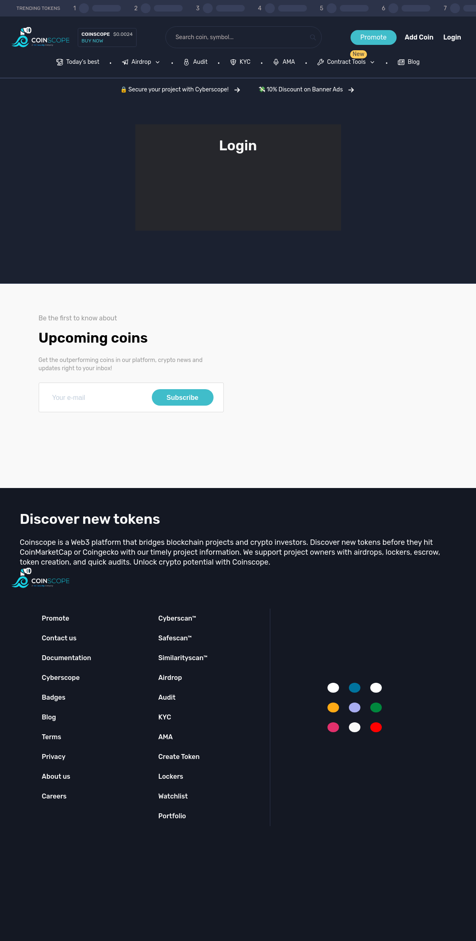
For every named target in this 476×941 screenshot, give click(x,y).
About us (56, 776)
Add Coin (419, 37)
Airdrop (170, 678)
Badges (54, 697)
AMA (165, 737)
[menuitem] (77, 63)
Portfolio (172, 816)
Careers (54, 796)
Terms (51, 737)
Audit (167, 697)
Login (452, 37)
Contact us (59, 638)
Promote (373, 37)
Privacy (53, 757)
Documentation (66, 658)
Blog (49, 717)
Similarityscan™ (183, 658)
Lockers (170, 776)
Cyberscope (61, 678)
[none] (143, 63)
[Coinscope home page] (40, 37)
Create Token (179, 757)
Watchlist (173, 796)
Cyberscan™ (177, 618)
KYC (164, 717)
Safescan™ (175, 638)
